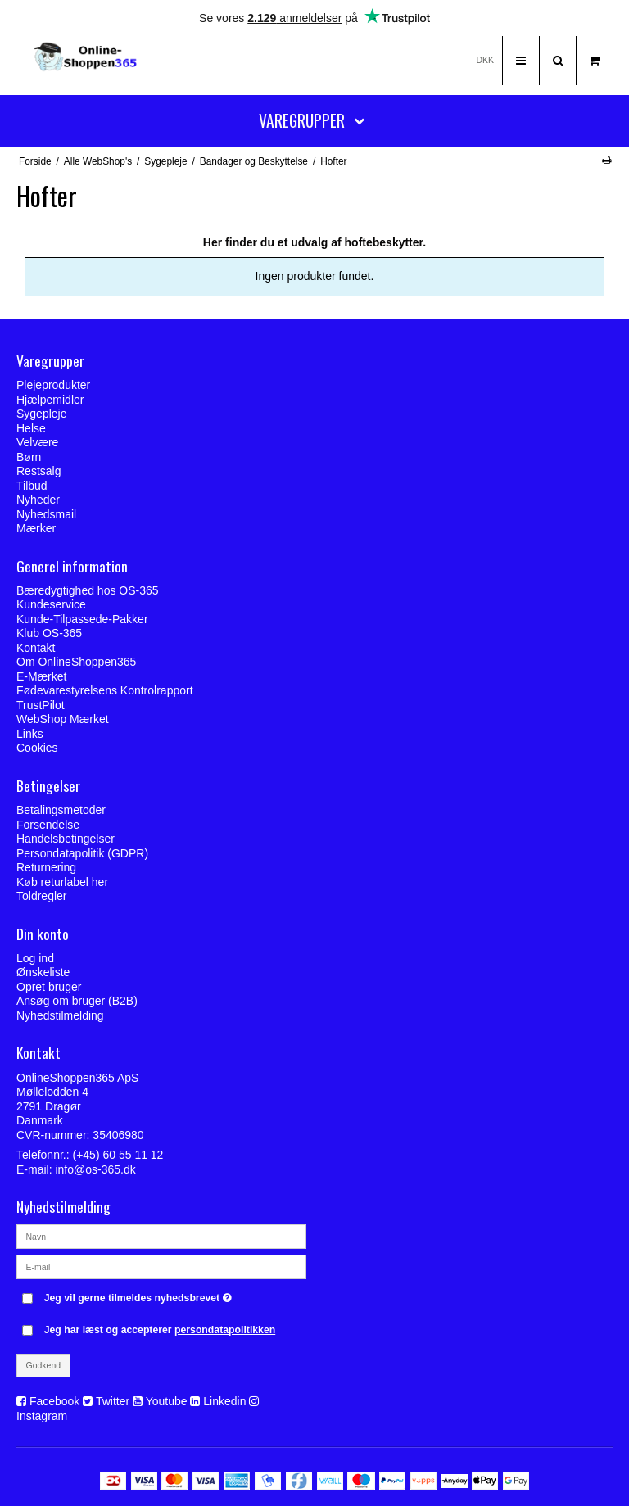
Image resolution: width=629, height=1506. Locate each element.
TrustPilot (40, 705)
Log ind (35, 958)
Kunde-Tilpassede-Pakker (82, 619)
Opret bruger (48, 986)
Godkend (43, 1365)
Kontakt (35, 647)
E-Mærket (41, 676)
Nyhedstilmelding (60, 1015)
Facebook (54, 1401)
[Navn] (161, 1235)
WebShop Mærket (62, 719)
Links (29, 733)
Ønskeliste (43, 972)
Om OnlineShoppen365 (76, 661)
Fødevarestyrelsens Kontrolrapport (104, 690)
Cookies (37, 747)
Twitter (112, 1401)
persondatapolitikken (224, 1330)
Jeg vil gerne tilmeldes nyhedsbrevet (175, 1294)
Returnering (46, 867)
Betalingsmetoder (61, 809)
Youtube (167, 1401)
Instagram (41, 1415)
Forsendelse (47, 824)
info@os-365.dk (95, 1169)
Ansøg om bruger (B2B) (77, 1000)
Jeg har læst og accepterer (160, 1330)
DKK (485, 60)
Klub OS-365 (49, 633)
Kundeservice (51, 604)
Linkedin (224, 1401)
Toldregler (41, 895)
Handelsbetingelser (65, 838)
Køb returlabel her (62, 882)
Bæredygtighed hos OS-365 (87, 590)
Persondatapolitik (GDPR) (82, 853)
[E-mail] (161, 1266)
